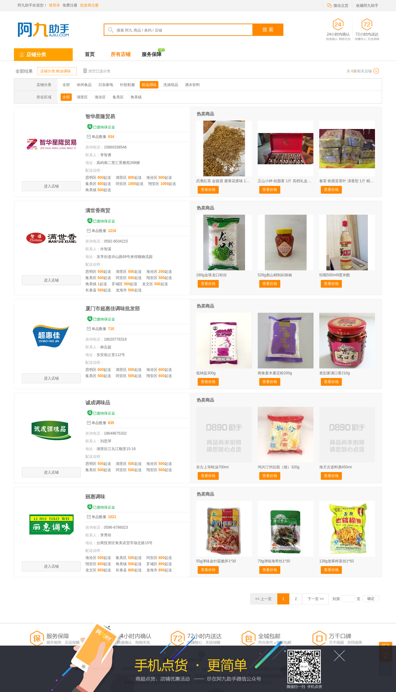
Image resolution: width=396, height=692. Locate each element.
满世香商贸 (97, 210)
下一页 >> (316, 599)
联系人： (92, 155)
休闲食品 (84, 85)
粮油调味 (149, 85)
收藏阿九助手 (367, 5)
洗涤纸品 (170, 85)
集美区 (118, 97)
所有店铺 (121, 54)
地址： (91, 163)
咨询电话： (94, 147)
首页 (90, 54)
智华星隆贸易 (100, 116)
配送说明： (94, 170)
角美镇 (136, 97)
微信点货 (337, 5)
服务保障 (153, 52)
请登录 (54, 5)
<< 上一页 (263, 599)
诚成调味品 (97, 402)
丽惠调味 (95, 496)
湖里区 (82, 97)
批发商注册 (89, 5)
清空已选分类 (96, 70)
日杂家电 (105, 85)
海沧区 (100, 97)
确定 (371, 598)
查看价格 (208, 189)
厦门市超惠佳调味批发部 (112, 308)
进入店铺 (51, 186)
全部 (66, 85)
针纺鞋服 (127, 85)
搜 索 (267, 29)
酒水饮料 (192, 85)
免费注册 (69, 5)
